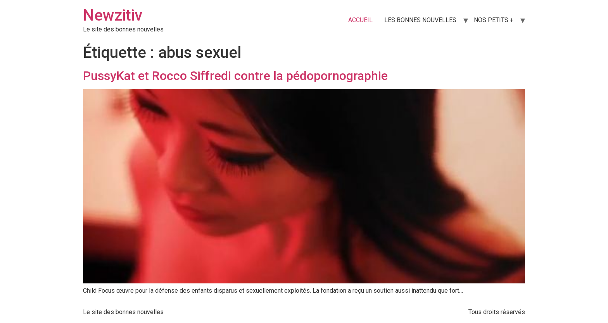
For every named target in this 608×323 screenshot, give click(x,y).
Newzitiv (112, 15)
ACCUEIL (360, 20)
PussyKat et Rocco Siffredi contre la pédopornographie (235, 75)
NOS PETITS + (493, 20)
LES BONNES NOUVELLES (420, 20)
